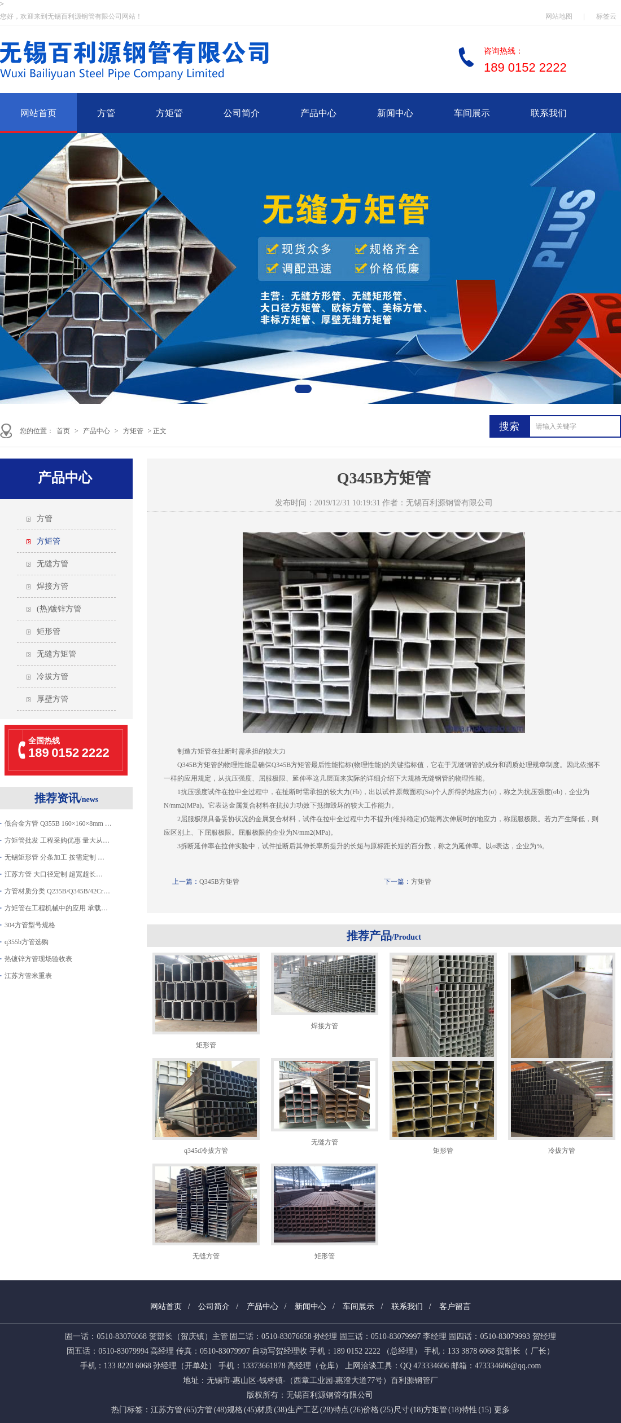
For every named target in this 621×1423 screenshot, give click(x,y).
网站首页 (38, 113)
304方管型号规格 (30, 925)
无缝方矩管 (56, 654)
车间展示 (472, 113)
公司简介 (242, 113)
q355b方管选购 (27, 942)
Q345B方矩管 (219, 881)
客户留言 (455, 1306)
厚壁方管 (52, 699)
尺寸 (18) (408, 1410)
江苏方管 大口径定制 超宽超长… (54, 874)
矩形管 (48, 631)
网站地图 (558, 16)
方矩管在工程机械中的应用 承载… (56, 908)
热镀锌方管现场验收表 (38, 959)
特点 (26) (348, 1410)
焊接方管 (52, 586)
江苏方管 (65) (173, 1410)
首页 (63, 431)
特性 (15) (476, 1410)
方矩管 (169, 113)
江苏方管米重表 (28, 976)
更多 (502, 1410)
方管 (106, 113)
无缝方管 (52, 563)
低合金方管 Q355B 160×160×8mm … (58, 823)
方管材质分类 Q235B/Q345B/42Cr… (57, 891)
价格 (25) (378, 1410)
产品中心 (318, 113)
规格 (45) (242, 1410)
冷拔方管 (52, 676)
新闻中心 (395, 113)
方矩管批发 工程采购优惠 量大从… (57, 840)
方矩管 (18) (442, 1410)
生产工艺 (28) (310, 1410)
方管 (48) (212, 1410)
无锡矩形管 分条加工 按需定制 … (54, 857)
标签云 (606, 16)
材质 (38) (272, 1410)
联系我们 (549, 113)
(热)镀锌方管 (59, 609)
